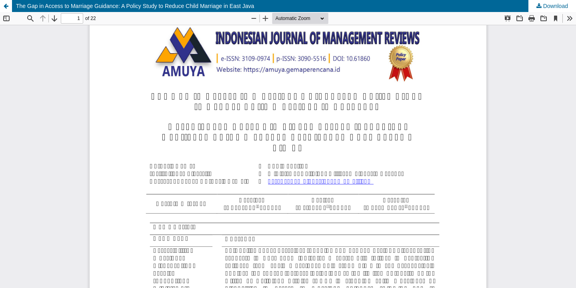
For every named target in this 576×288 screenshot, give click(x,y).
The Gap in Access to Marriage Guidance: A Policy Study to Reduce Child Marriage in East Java (135, 6)
